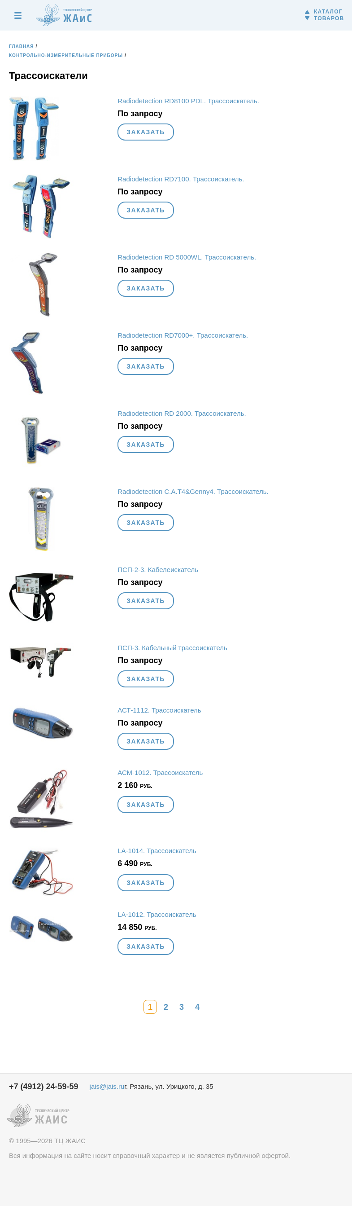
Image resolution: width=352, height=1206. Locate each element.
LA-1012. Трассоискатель (156, 914)
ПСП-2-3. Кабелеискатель (157, 569)
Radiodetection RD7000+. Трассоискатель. (182, 335)
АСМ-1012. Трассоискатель (160, 772)
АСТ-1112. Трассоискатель (159, 710)
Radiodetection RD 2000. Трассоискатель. (181, 413)
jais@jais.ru (107, 1086)
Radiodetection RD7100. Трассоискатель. (180, 179)
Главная (21, 46)
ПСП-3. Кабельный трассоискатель (172, 647)
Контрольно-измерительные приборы (66, 55)
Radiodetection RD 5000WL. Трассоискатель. (186, 257)
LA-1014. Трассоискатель (156, 850)
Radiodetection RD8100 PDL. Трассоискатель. (188, 101)
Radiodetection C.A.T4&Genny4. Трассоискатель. (192, 491)
